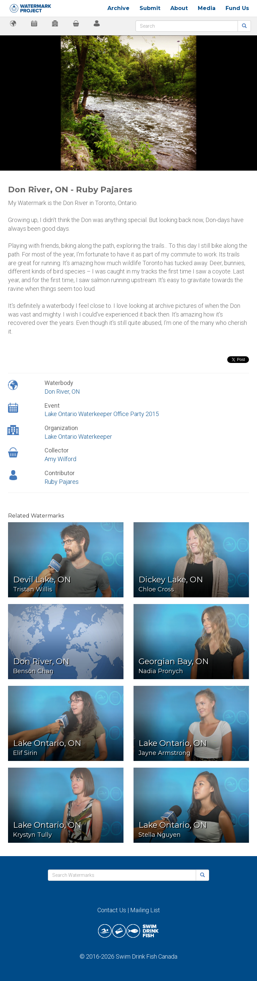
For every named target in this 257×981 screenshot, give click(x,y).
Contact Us (111, 910)
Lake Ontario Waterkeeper (78, 436)
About (179, 8)
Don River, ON (62, 391)
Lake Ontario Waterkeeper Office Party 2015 (102, 413)
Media (207, 8)
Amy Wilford (60, 458)
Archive (118, 8)
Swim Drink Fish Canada (146, 956)
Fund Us (237, 8)
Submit (150, 8)
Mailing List (145, 910)
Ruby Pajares (62, 481)
